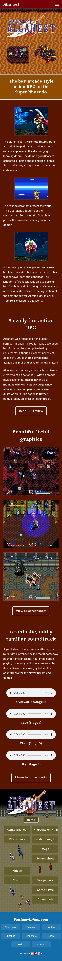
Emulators (31, 935)
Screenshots (45, 858)
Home (31, 819)
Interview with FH (45, 830)
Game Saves (45, 890)
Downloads (45, 899)
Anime (51, 927)
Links (52, 935)
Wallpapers (45, 880)
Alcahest (11, 4)
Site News (10, 927)
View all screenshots (31, 611)
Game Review (16, 830)
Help (20, 944)
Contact (41, 944)
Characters (17, 839)
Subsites (10, 935)
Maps (45, 849)
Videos (17, 871)
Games (31, 927)
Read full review (31, 411)
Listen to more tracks (31, 777)
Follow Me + (31, 953)
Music (17, 880)
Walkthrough (45, 839)
